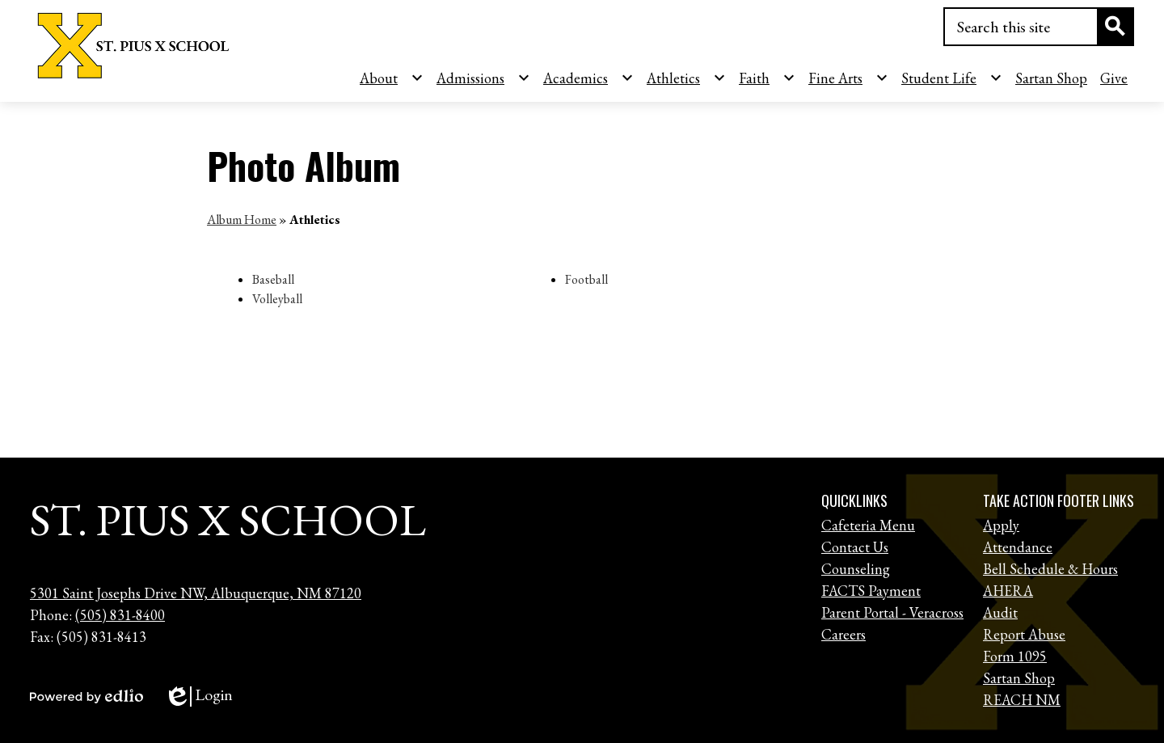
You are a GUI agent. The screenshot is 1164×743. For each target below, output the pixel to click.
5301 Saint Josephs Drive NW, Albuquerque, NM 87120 (195, 593)
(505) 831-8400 (120, 615)
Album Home (241, 219)
